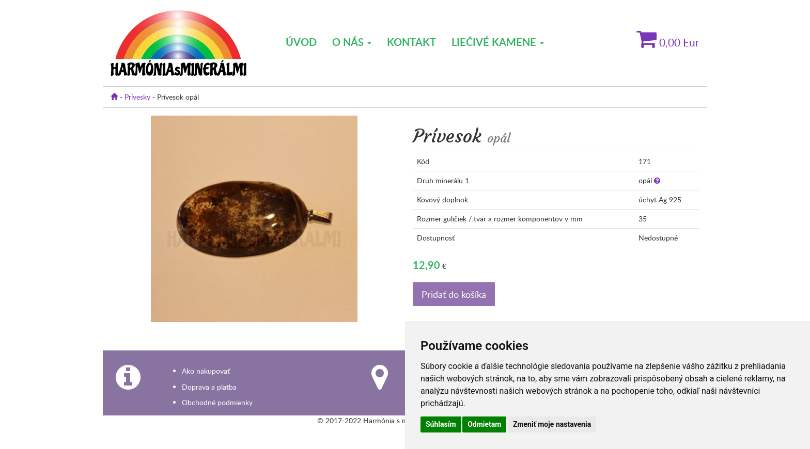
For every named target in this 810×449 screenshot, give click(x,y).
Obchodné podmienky (217, 402)
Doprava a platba (209, 387)
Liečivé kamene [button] (497, 42)
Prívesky (137, 97)
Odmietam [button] (484, 424)
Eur (667, 42)
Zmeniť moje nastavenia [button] (552, 424)
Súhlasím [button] (441, 424)
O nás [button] (351, 42)
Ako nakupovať (206, 371)
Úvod (301, 42)
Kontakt (411, 42)
